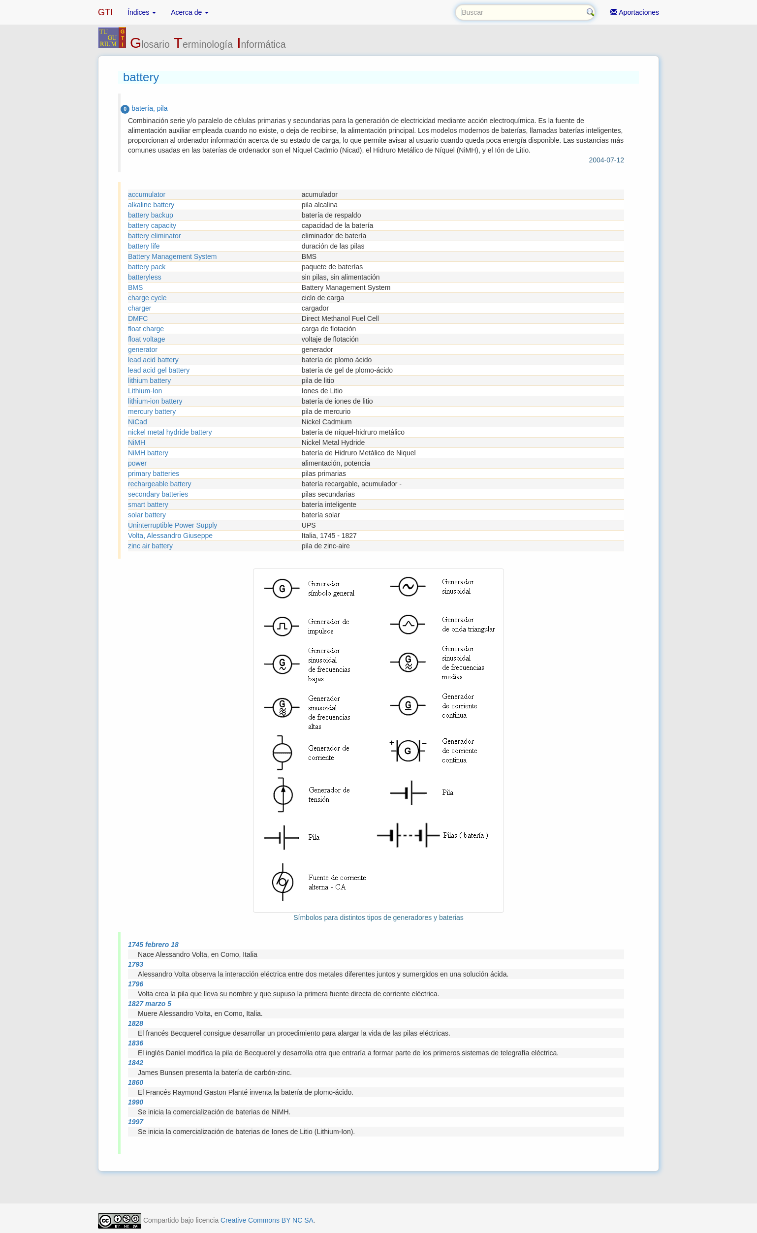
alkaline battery (151, 205)
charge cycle (147, 298)
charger (139, 308)
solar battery (147, 515)
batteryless (144, 277)
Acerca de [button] (190, 12)
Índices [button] (141, 12)
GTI (105, 12)
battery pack (146, 267)
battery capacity (152, 225)
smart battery (148, 504)
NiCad (137, 422)
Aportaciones (634, 12)
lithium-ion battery (155, 401)
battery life (144, 246)
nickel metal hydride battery (170, 432)
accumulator (146, 194)
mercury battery (152, 411)
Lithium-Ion (145, 391)
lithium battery (149, 380)
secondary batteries (158, 494)
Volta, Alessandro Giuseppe (170, 535)
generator (143, 349)
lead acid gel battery (158, 370)
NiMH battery (148, 453)
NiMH (136, 442)
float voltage (146, 339)
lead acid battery (153, 360)
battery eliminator (154, 236)
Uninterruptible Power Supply (172, 525)
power (137, 463)
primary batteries (153, 473)
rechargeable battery (159, 484)
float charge (146, 329)
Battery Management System (172, 256)
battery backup (150, 215)
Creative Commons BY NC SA (267, 1220)
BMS (135, 287)
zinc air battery (150, 546)
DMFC (138, 318)
